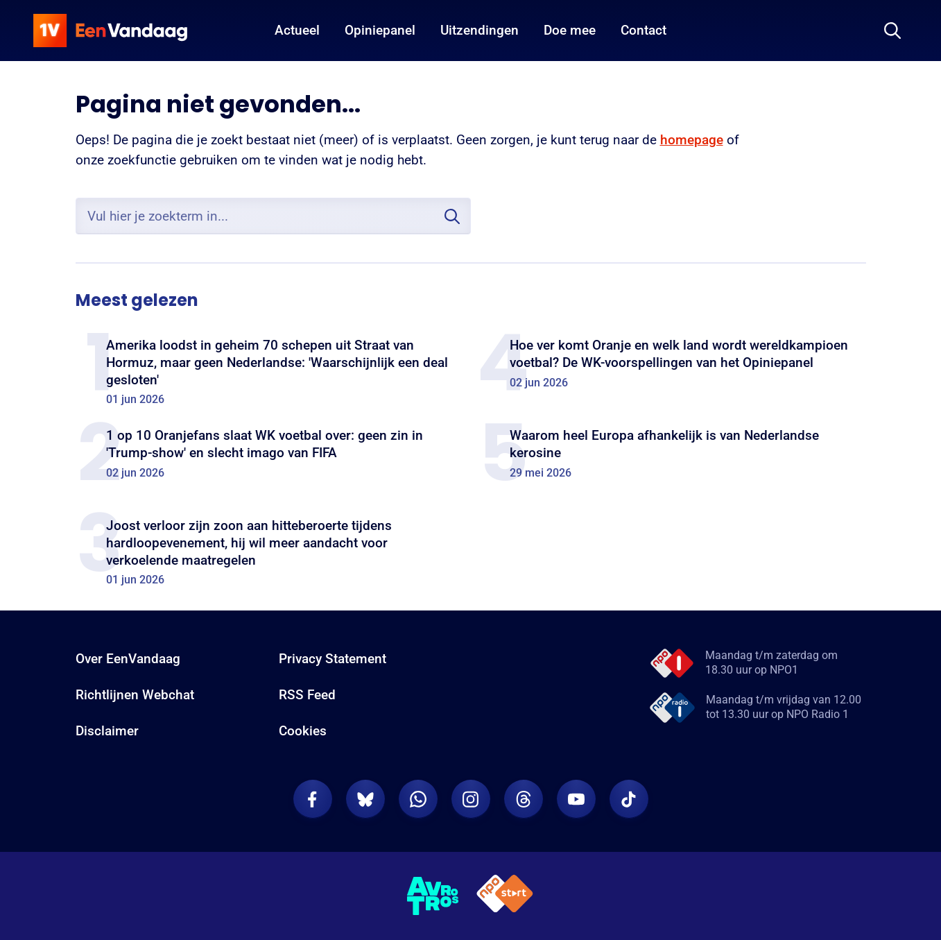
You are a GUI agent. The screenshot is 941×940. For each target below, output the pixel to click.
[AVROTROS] (433, 896)
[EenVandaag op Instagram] (470, 799)
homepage (691, 140)
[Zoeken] (892, 30)
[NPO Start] (505, 896)
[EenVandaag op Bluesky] (365, 799)
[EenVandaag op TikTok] (629, 799)
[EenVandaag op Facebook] (312, 799)
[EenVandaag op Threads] (523, 799)
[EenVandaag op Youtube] (576, 799)
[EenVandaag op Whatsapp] (418, 799)
